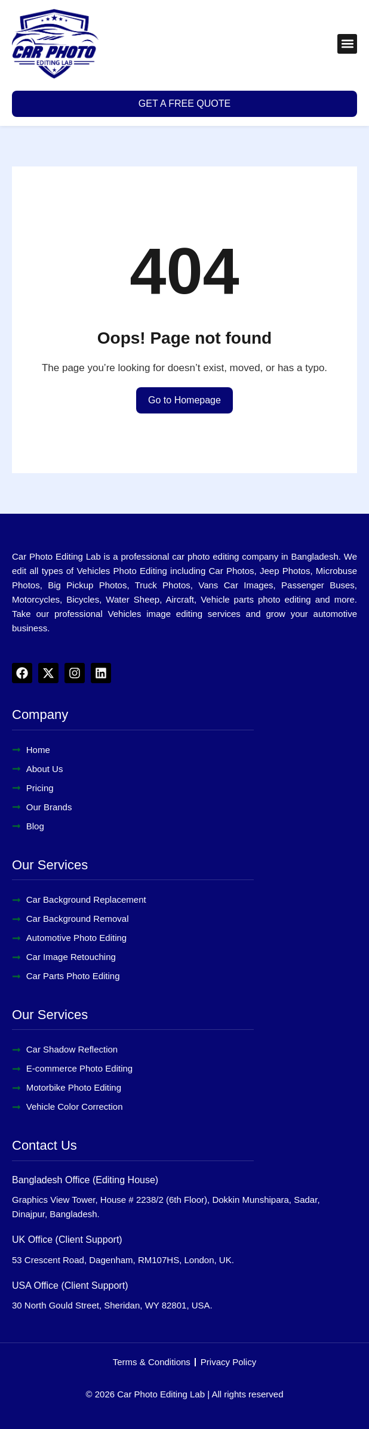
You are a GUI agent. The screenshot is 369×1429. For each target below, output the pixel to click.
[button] (347, 44)
